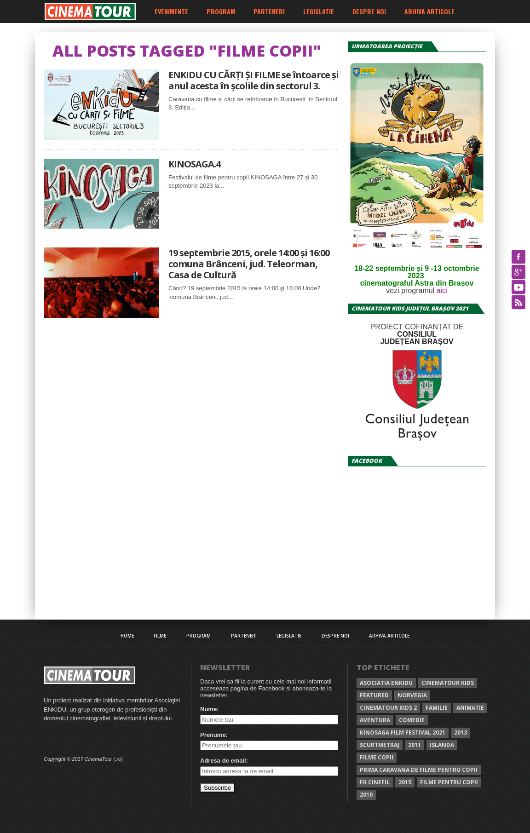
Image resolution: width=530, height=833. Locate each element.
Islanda (442, 745)
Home (127, 635)
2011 (414, 745)
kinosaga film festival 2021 (402, 732)
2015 (404, 782)
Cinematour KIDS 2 (388, 708)
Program (221, 11)
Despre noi (369, 11)
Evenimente (171, 11)
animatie (470, 708)
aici (442, 290)
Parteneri (269, 11)
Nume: (209, 709)
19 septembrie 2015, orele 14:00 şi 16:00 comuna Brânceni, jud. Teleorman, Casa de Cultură (248, 264)
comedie (412, 720)
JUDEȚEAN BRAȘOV (416, 341)
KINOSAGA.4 (194, 164)
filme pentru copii (449, 782)
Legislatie (318, 11)
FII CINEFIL (375, 782)
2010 (366, 795)
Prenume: (214, 734)
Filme (160, 635)
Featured (374, 695)
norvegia (412, 695)
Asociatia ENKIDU (386, 683)
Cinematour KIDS (447, 683)
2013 (460, 732)
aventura (375, 720)
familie (437, 708)
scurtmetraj (379, 745)
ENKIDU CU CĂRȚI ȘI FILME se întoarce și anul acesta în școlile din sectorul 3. (253, 80)
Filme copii (376, 757)
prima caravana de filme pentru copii (419, 770)
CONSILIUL (417, 334)
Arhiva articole (429, 11)
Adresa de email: (224, 760)
